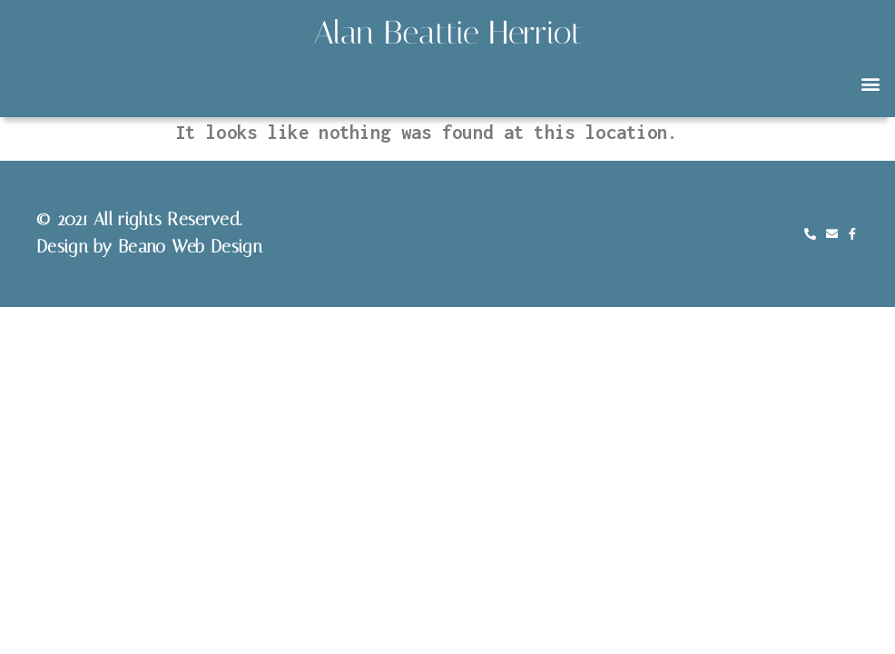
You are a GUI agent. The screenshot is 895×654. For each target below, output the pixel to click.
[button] (871, 84)
